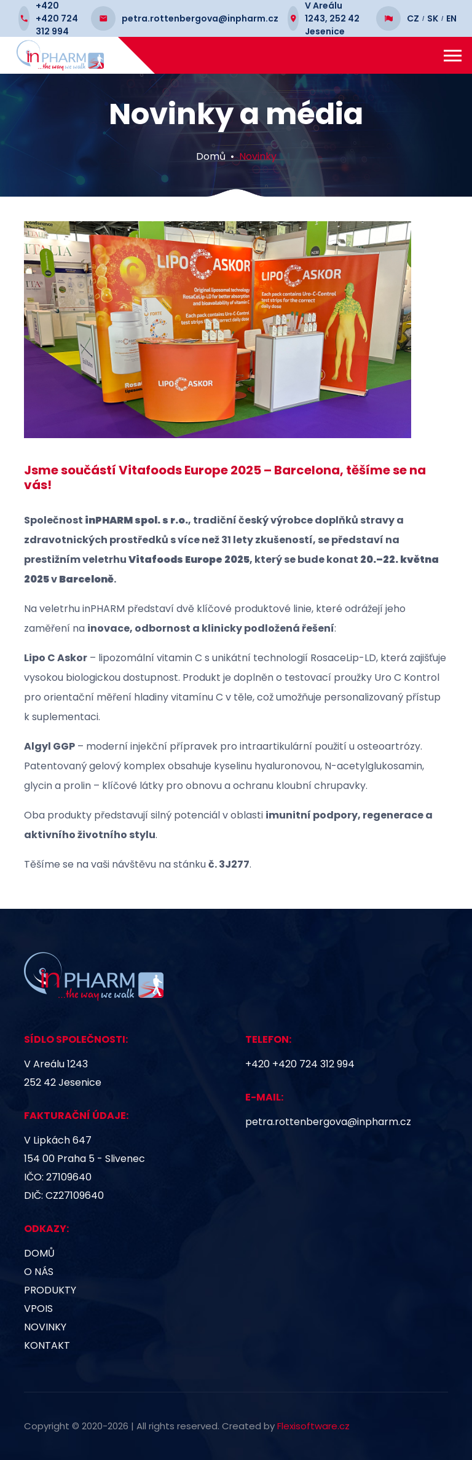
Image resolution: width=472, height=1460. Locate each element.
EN (451, 18)
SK (432, 18)
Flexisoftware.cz (313, 1425)
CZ (413, 18)
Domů (211, 156)
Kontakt (47, 1345)
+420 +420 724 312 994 (300, 1064)
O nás (38, 1272)
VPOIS (38, 1308)
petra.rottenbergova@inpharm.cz (328, 1122)
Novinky (258, 156)
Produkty (50, 1290)
